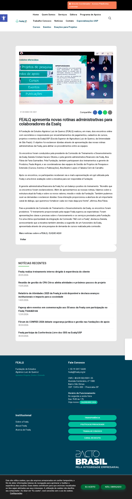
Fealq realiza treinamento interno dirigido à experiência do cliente (54, 271)
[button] (3, 18)
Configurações (16, 493)
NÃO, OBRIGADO (113, 487)
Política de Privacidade (92, 424)
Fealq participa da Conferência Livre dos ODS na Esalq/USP (50, 332)
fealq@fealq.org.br (76, 372)
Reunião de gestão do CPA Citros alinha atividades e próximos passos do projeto (62, 282)
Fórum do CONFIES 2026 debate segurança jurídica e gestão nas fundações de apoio (64, 321)
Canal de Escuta (92, 438)
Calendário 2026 (88, 402)
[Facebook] (128, 342)
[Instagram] (128, 349)
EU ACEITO (90, 487)
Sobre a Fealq (22, 421)
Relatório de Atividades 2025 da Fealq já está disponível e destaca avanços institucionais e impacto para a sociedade (58, 295)
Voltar (23, 239)
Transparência (92, 418)
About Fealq (21, 426)
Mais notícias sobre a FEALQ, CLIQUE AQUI (40, 233)
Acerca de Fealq (23, 430)
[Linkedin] (128, 356)
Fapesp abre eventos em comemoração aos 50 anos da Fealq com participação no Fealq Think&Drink (62, 309)
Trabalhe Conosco (92, 431)
